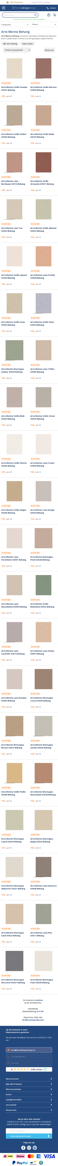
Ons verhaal (11, 1105)
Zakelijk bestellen (14, 1099)
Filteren (35, 24)
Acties (8, 1094)
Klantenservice (12, 1079)
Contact (53, 8)
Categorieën (6, 24)
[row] (10, 44)
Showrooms (11, 1110)
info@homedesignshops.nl (23, 1050)
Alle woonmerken (13, 1089)
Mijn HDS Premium (14, 1084)
